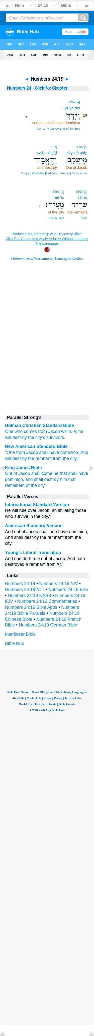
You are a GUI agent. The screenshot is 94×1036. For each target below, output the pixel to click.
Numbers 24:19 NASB (29, 595)
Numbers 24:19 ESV (68, 589)
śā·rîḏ (82, 197)
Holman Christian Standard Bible (39, 425)
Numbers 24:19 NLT (24, 589)
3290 (79, 147)
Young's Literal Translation (33, 552)
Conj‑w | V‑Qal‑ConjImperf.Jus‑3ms (58, 128)
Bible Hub (14, 643)
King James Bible (23, 467)
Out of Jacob (17, 473)
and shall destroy (42, 479)
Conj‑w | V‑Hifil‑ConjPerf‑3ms (39, 173)
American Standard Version (34, 525)
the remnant (40, 458)
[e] (78, 102)
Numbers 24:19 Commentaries (47, 601)
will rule (68, 431)
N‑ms (84, 217)
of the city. (36, 485)
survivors (55, 437)
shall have (49, 452)
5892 (56, 192)
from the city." (66, 458)
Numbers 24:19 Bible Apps (31, 607)
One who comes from (26, 431)
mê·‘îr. (59, 197)
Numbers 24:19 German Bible (48, 624)
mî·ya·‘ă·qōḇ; (76, 153)
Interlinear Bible (20, 634)
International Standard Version (37, 504)
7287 (72, 102)
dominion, (69, 452)
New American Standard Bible (36, 446)
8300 (79, 192)
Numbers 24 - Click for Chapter (37, 88)
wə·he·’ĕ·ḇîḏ (46, 153)
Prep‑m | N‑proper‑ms (73, 173)
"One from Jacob (21, 452)
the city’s (36, 437)
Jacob (54, 431)
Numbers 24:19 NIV (58, 583)
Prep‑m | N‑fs (56, 217)
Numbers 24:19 (20, 583)
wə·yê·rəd (72, 108)
